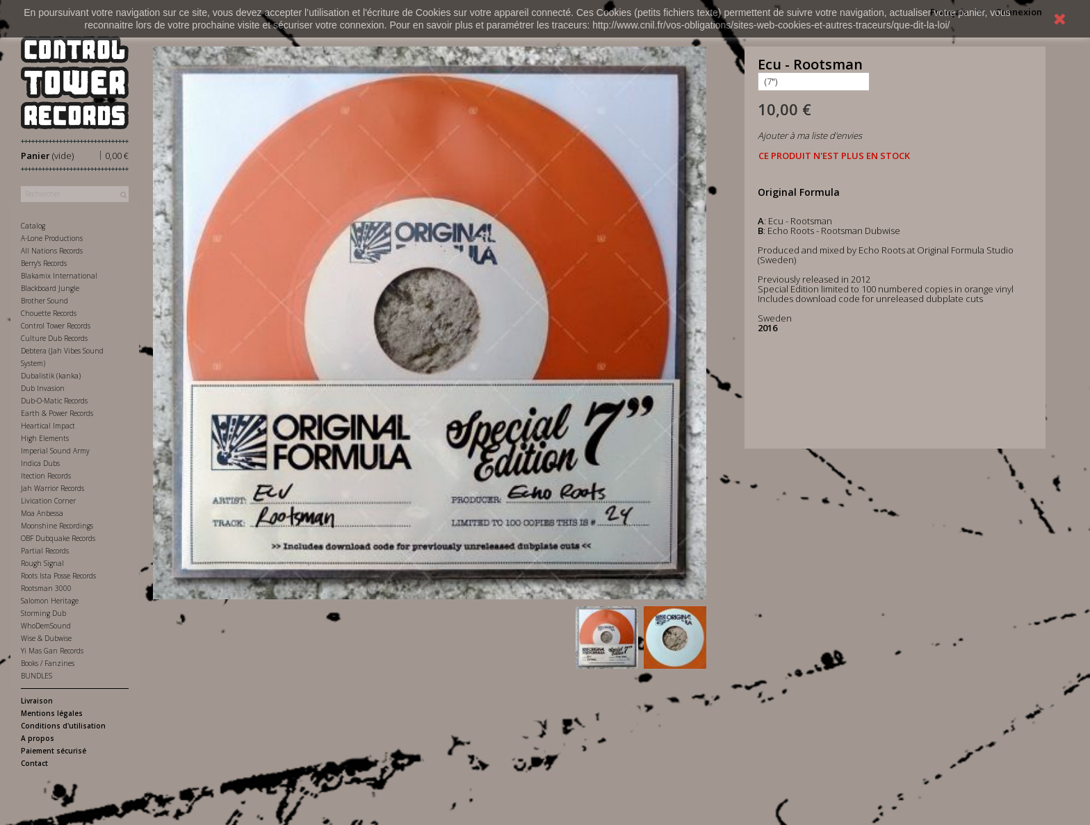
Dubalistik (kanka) (51, 376)
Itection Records (46, 476)
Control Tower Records (55, 326)
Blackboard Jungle (50, 288)
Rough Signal (42, 563)
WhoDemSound (46, 626)
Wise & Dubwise (46, 638)
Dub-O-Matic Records (54, 401)
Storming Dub (43, 613)
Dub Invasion (43, 388)
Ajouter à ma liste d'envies (810, 135)
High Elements (45, 438)
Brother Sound (44, 301)
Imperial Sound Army (55, 451)
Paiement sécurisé (53, 751)
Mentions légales (52, 713)
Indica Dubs (40, 463)
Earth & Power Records (57, 413)
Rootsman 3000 (46, 588)
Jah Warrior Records (52, 488)
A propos (37, 738)
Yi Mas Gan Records (52, 651)
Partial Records (45, 551)
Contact (34, 763)
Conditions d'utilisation (63, 726)
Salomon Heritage (50, 601)
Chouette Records (48, 313)
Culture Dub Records (54, 338)
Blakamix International (59, 276)
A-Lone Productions (52, 238)
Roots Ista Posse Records (58, 576)
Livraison (37, 701)
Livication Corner (48, 501)
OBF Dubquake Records (58, 538)
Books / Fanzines (47, 663)
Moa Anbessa (42, 513)
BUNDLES (36, 676)
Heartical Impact (48, 426)
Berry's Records (44, 263)
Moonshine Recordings (57, 526)
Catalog (33, 226)
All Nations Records (52, 251)
